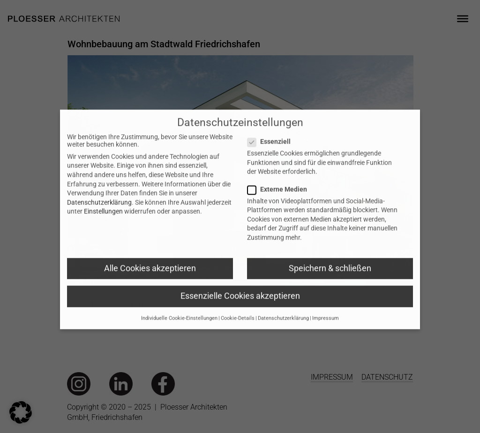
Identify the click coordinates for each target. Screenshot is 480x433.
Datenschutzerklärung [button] (283, 330)
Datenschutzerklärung (99, 214)
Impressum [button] (325, 330)
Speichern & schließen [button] (330, 280)
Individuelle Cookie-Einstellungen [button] (179, 330)
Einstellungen (103, 223)
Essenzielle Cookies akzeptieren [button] (240, 307)
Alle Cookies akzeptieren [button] (150, 280)
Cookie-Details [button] (238, 330)
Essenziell (276, 153)
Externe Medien (284, 201)
